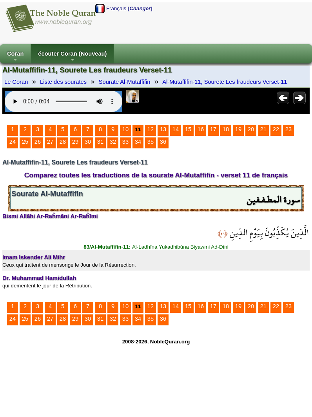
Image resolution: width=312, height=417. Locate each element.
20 (251, 129)
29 (75, 142)
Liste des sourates (63, 82)
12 (150, 129)
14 (175, 129)
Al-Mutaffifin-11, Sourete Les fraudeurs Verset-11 (224, 82)
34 (138, 142)
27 (50, 142)
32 (113, 142)
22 (276, 129)
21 (263, 129)
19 (238, 129)
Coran (15, 57)
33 (125, 142)
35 (150, 142)
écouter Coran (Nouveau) (72, 57)
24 (12, 142)
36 (163, 142)
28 (63, 142)
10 (125, 129)
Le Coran (16, 82)
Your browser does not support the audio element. (63, 101)
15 (188, 129)
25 (25, 142)
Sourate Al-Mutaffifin (125, 82)
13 (163, 129)
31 (100, 142)
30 (88, 142)
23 (288, 129)
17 (213, 129)
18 (226, 129)
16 (201, 129)
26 (37, 142)
